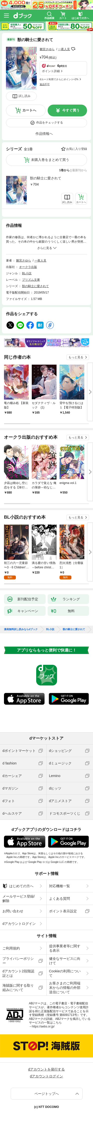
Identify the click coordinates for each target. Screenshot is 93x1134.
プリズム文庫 (31, 279)
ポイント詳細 (51, 71)
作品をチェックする (49, 122)
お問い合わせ (12, 911)
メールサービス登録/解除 (18, 898)
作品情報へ (44, 134)
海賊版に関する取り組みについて (18, 987)
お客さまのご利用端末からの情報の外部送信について (64, 987)
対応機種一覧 (59, 886)
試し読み (25, 96)
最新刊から (79, 170)
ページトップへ (46, 1094)
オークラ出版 (28, 267)
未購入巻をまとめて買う (50, 160)
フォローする (73, 49)
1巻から (64, 170)
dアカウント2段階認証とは (18, 973)
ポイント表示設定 (63, 911)
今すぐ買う (71, 110)
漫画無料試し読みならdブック (21, 629)
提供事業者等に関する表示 (64, 948)
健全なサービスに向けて (64, 961)
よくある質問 (59, 899)
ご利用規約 (11, 948)
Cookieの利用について (65, 973)
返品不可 (45, 84)
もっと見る (75, 357)
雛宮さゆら (47, 49)
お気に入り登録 (76, 149)
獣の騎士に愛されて (45, 178)
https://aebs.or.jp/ (43, 1026)
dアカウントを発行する (46, 1069)
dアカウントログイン (19, 924)
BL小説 (27, 273)
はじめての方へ (17, 886)
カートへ (29, 110)
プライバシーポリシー (18, 961)
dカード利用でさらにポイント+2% (59, 79)
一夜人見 (64, 49)
